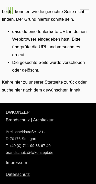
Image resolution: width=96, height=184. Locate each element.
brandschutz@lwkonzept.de (30, 152)
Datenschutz (18, 174)
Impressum (16, 162)
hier (18, 82)
